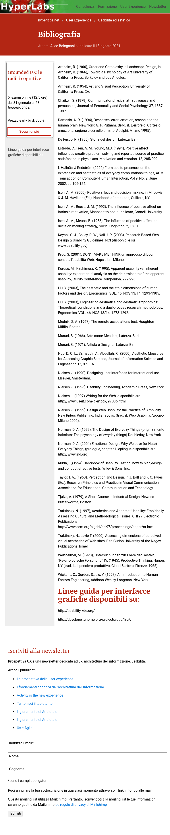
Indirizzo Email (21, 743)
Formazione (107, 6)
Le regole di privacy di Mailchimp (81, 804)
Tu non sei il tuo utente (34, 703)
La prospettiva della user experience (45, 679)
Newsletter (157, 6)
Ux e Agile (24, 728)
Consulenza (85, 6)
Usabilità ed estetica (114, 20)
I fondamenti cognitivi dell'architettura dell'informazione (60, 687)
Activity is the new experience (40, 695)
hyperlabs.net (48, 20)
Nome (14, 756)
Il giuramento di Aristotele (37, 712)
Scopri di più (29, 131)
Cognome (16, 769)
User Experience (133, 6)
